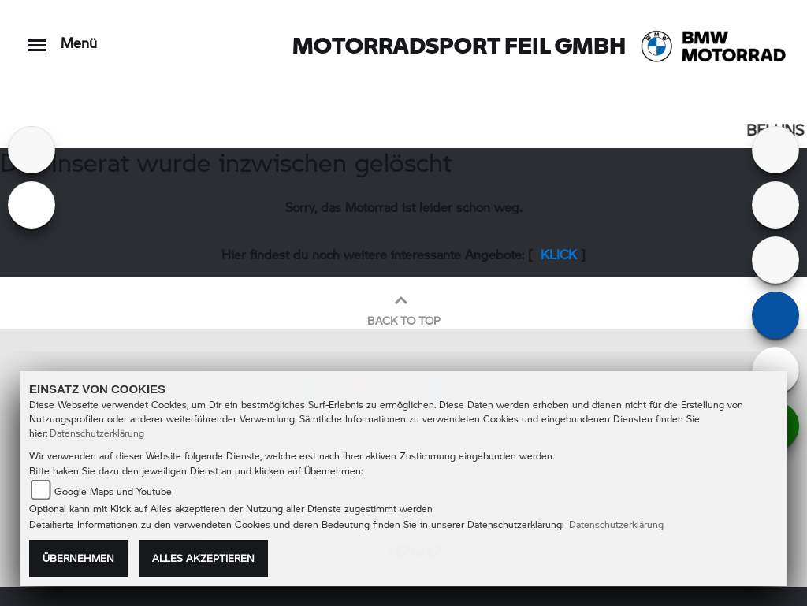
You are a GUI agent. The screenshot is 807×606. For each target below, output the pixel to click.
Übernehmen (78, 558)
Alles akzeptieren (203, 558)
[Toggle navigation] (37, 37)
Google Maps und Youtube (113, 491)
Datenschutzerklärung (97, 433)
